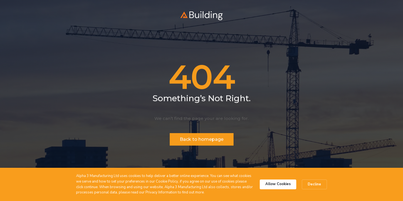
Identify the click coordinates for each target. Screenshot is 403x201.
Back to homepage (202, 140)
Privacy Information (161, 192)
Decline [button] (314, 184)
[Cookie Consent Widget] (201, 184)
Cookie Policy (167, 181)
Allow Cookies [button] (278, 183)
